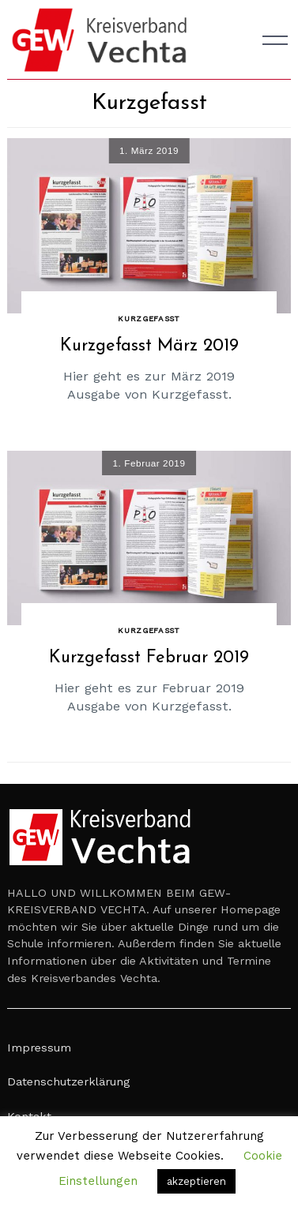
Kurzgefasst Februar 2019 (149, 658)
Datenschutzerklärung (68, 1081)
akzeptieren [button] (196, 1181)
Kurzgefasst (149, 318)
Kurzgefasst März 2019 (149, 346)
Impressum (39, 1047)
